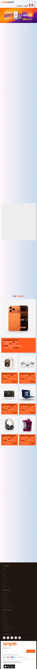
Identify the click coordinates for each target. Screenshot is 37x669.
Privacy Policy (5, 599)
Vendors (4, 575)
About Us (4, 568)
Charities (4, 577)
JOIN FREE (20, 6)
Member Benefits (6, 621)
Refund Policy (5, 595)
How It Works (5, 570)
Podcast (4, 586)
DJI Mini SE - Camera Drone (28, 374)
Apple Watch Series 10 (8, 374)
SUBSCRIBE (30, 651)
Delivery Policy (5, 597)
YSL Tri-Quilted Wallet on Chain (11, 405)
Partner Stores (5, 582)
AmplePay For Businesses (8, 626)
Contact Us (5, 592)
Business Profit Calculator (8, 628)
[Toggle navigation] (34, 2)
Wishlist (4, 614)
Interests (4, 619)
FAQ (3, 573)
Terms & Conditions (7, 602)
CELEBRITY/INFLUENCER (7, 604)
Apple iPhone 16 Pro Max (11, 340)
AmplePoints (5, 617)
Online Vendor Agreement (8, 606)
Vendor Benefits (6, 624)
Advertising (5, 631)
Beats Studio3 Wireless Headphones (12, 435)
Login (4, 612)
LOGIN (26, 6)
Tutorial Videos (6, 580)
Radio (4, 584)
